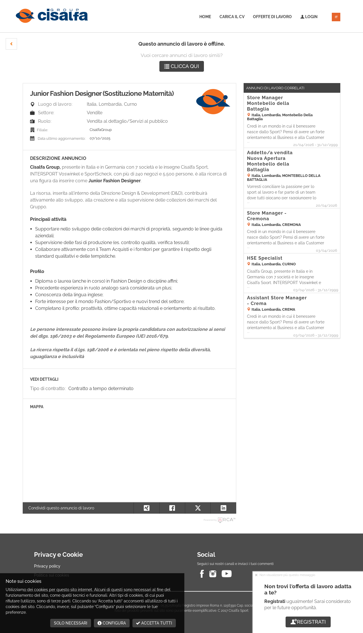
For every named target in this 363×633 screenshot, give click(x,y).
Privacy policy (47, 566)
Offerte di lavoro (272, 16)
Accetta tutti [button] (154, 623)
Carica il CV (232, 16)
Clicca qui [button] (181, 66)
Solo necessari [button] (70, 623)
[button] (11, 44)
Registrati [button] (308, 622)
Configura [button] (112, 623)
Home (205, 16)
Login (309, 16)
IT (336, 17)
